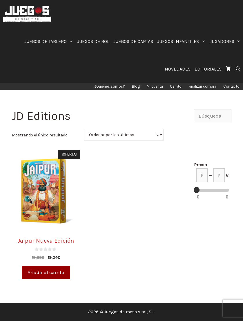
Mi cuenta (155, 86)
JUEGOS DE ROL (93, 41)
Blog (136, 86)
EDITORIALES (208, 69)
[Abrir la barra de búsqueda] (238, 69)
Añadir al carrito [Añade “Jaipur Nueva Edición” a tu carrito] (46, 272)
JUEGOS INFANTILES (182, 41)
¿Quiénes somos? (109, 86)
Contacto (231, 86)
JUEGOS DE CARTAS (133, 41)
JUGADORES (226, 41)
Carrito (176, 86)
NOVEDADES (178, 69)
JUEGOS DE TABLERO (49, 41)
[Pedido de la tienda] (124, 135)
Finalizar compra (202, 86)
